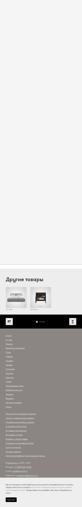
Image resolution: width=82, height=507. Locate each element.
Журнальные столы (14, 386)
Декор (9, 407)
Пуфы (8, 352)
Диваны (9, 356)
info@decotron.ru (20, 471)
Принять (11, 500)
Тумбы (9, 381)
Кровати (9, 361)
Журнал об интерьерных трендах (21, 414)
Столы (9, 335)
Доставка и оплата (14, 435)
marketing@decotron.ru (27, 475)
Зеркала (9, 394)
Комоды (9, 373)
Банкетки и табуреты (15, 348)
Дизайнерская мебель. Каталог (20, 422)
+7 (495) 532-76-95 (23, 467)
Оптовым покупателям (16, 431)
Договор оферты (13, 452)
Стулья (9, 340)
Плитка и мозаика (14, 402)
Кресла (9, 344)
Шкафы (9, 365)
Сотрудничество (13, 447)
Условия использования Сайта (20, 443)
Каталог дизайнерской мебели (20, 418)
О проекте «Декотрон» (16, 426)
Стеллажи (10, 369)
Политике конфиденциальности (46, 487)
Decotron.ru (13, 463)
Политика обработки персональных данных (25, 456)
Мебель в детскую (14, 390)
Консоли (10, 377)
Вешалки (10, 398)
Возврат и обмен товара (17, 439)
